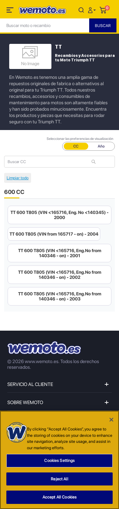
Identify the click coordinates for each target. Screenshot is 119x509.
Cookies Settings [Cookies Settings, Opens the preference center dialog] (59, 460)
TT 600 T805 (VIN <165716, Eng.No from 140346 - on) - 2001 (59, 253)
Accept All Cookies (59, 497)
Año (101, 146)
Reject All (59, 479)
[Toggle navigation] (10, 11)
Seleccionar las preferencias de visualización (80, 139)
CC (75, 146)
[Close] (111, 420)
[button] (92, 10)
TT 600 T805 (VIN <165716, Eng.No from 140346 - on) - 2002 (59, 275)
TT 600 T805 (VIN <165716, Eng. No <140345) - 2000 (59, 215)
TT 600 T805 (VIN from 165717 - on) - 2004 (54, 234)
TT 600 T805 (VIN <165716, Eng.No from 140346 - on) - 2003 (59, 296)
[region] (59, 460)
